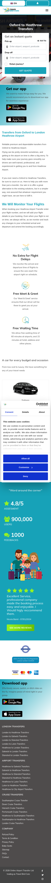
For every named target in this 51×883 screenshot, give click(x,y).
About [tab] (42, 412)
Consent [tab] (9, 412)
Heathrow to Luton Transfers (14, 781)
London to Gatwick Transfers (14, 736)
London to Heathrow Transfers (15, 732)
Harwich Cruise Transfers (13, 808)
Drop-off (9, 52)
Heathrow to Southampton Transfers (18, 815)
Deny (25, 476)
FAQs (4, 853)
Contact (5, 857)
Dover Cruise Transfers (12, 804)
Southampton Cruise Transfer (15, 800)
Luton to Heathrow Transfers (14, 785)
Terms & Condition (10, 838)
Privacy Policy (8, 842)
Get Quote (25, 70)
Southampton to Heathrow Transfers (18, 819)
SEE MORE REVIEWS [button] (21, 627)
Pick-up (8, 41)
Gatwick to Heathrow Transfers (16, 770)
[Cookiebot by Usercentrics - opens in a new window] (36, 404)
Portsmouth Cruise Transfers (14, 812)
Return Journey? (17, 64)
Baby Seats (7, 846)
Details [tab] (25, 412)
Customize (25, 467)
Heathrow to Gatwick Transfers (16, 766)
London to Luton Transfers (13, 744)
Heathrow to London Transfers (15, 747)
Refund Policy (8, 834)
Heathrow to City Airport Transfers (17, 789)
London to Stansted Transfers (15, 740)
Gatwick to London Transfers (14, 751)
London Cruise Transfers (12, 823)
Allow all (25, 458)
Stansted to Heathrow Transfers (16, 778)
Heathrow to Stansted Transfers (16, 774)
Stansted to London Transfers (15, 755)
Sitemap (5, 849)
